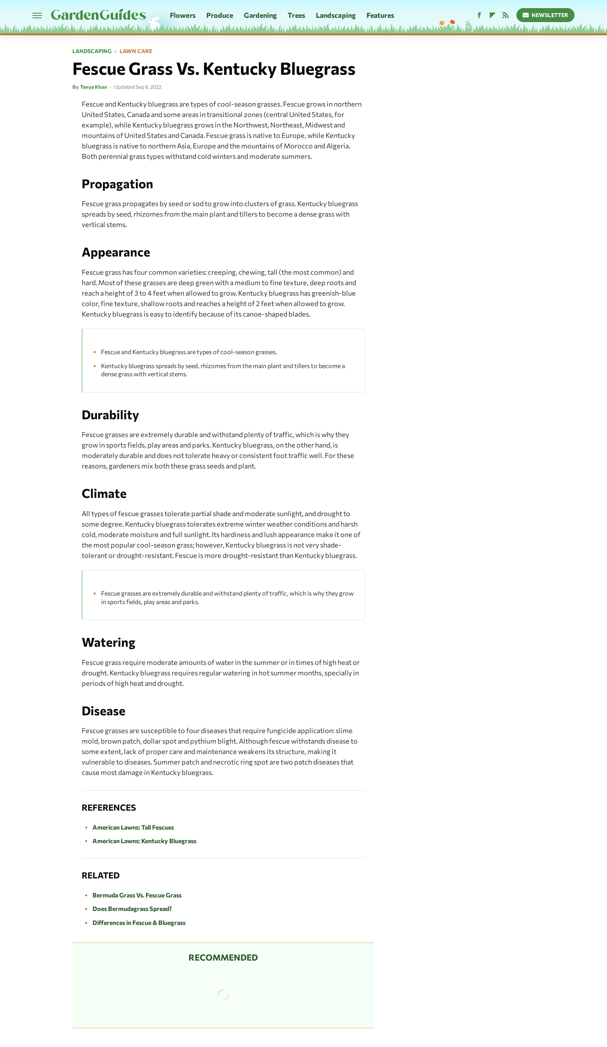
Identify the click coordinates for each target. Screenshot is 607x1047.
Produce (219, 15)
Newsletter (546, 15)
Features (380, 15)
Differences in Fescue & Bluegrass (139, 922)
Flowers (182, 15)
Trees (296, 15)
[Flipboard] (492, 15)
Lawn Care (136, 51)
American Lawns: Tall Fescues (133, 827)
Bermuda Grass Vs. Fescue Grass (137, 895)
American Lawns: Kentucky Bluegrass (144, 840)
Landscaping (336, 15)
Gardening (260, 15)
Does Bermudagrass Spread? (132, 908)
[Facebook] (479, 15)
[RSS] (505, 15)
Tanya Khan (93, 87)
